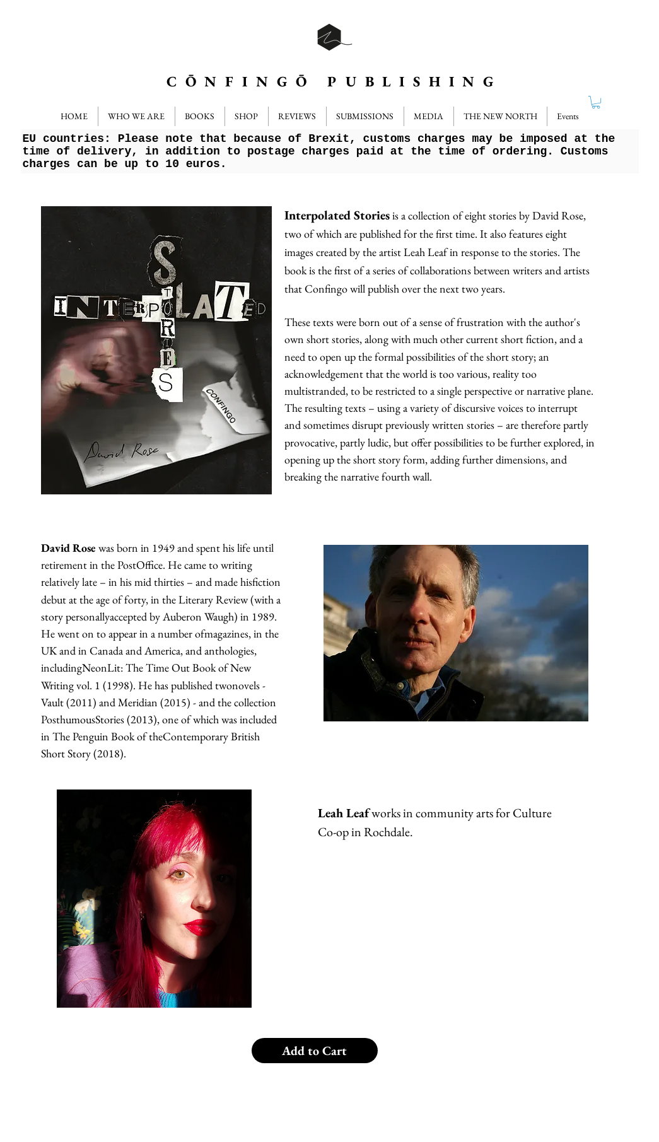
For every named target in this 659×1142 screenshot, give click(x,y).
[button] (297, 116)
